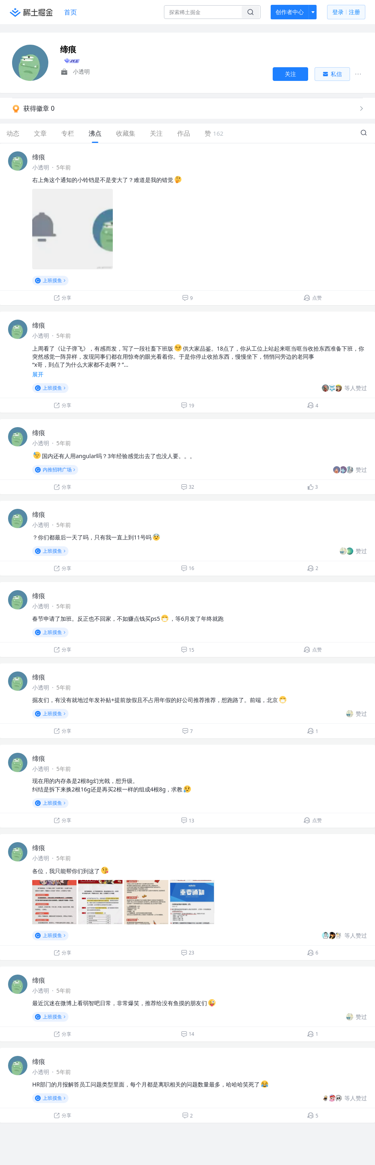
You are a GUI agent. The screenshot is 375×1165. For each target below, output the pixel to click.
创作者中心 (290, 12)
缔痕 (38, 157)
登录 (346, 12)
